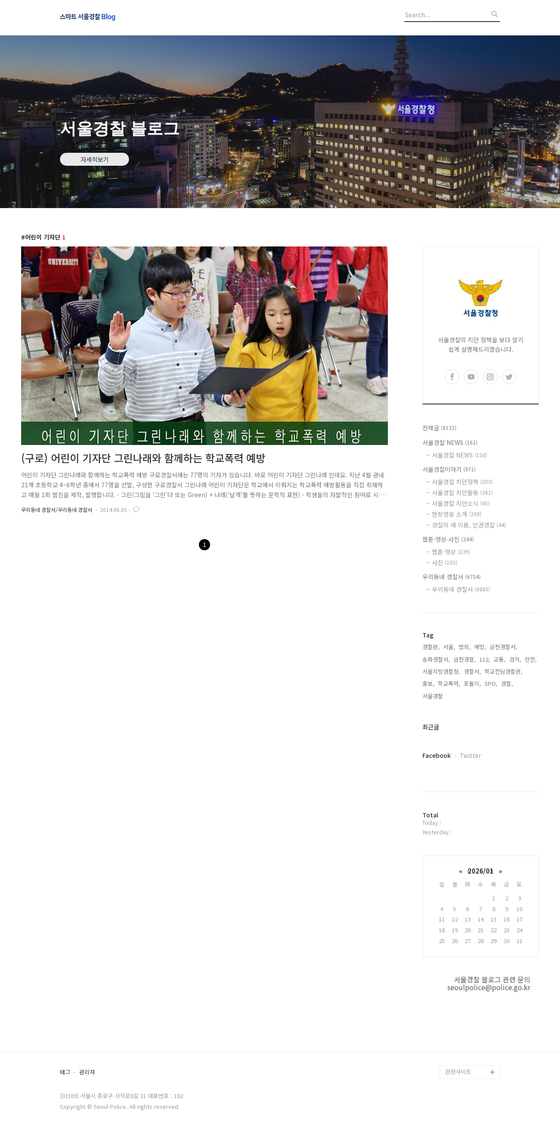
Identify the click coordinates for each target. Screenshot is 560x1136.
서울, (449, 647)
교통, (500, 659)
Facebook (436, 755)
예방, (480, 647)
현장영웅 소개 (456, 514)
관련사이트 (458, 1071)
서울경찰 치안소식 (461, 503)
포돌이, (472, 683)
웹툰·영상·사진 (448, 539)
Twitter (470, 755)
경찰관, (431, 647)
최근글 (430, 727)
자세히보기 (95, 159)
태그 (65, 1072)
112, (484, 659)
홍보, (428, 683)
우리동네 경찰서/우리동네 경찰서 (56, 509)
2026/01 (481, 870)
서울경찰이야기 (449, 469)
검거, (515, 659)
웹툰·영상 (451, 551)
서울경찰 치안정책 (462, 481)
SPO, (490, 683)
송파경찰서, (436, 659)
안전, (531, 659)
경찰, (507, 683)
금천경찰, (464, 659)
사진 (444, 562)
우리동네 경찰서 (451, 576)
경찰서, (472, 671)
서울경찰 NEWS (450, 442)
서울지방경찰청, (441, 671)
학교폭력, (449, 683)
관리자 (87, 1072)
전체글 (439, 427)
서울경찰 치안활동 (462, 492)
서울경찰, (433, 696)
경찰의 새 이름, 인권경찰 (469, 525)
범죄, (465, 647)
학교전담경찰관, (503, 671)
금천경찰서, (503, 647)
